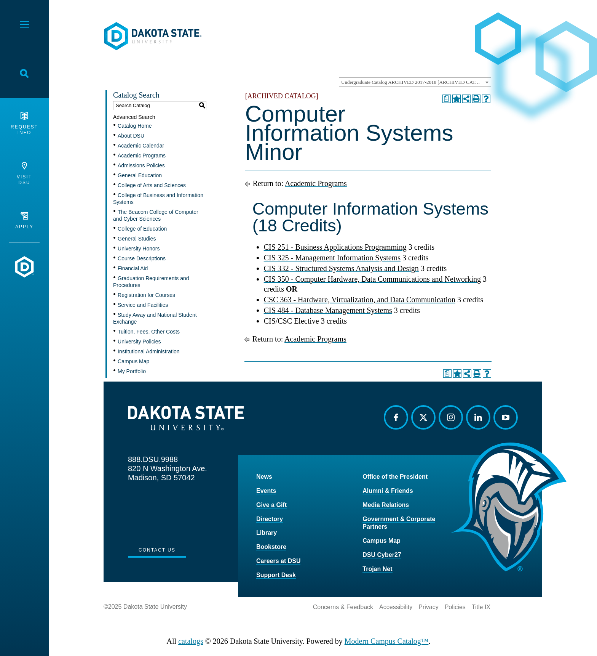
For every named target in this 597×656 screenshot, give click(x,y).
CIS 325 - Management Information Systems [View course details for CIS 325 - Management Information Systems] (332, 257)
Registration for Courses (146, 295)
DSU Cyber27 (381, 555)
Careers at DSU (278, 561)
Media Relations (385, 505)
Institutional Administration (149, 351)
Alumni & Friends (387, 491)
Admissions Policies (141, 165)
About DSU (131, 136)
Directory (269, 519)
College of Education (142, 229)
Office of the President (395, 476)
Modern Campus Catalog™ (387, 641)
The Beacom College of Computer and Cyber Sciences (155, 215)
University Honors (139, 248)
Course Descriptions (142, 258)
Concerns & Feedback (343, 607)
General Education (140, 175)
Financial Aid (133, 268)
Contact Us (157, 550)
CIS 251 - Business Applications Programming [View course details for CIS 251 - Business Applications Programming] (335, 247)
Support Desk (276, 575)
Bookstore (271, 547)
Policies (455, 607)
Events (266, 491)
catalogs (190, 641)
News (264, 476)
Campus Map (133, 361)
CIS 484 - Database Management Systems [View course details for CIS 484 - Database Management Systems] (328, 310)
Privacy (428, 607)
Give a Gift (271, 505)
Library (266, 532)
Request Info (24, 123)
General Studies (137, 239)
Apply (24, 220)
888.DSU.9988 (153, 459)
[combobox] (415, 82)
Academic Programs (142, 155)
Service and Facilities (143, 305)
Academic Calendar (141, 146)
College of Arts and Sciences (152, 185)
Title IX (481, 607)
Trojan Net (377, 569)
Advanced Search (134, 117)
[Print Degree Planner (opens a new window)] (446, 99)
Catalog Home (135, 126)
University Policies (139, 341)
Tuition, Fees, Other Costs (149, 332)
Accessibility (395, 607)
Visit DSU (24, 173)
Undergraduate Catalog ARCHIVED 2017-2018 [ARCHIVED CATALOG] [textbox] (415, 82)
